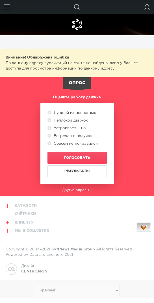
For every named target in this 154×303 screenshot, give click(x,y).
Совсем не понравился (75, 143)
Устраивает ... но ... (71, 128)
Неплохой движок (70, 120)
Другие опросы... (77, 190)
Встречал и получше (73, 136)
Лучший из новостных (74, 112)
